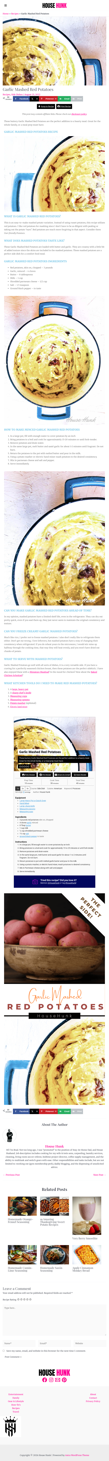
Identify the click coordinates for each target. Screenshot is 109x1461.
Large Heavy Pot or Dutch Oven (33, 801)
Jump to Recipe (46, 106)
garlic (29, 823)
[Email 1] (57, 1379)
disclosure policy (79, 114)
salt (27, 834)
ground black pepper (28, 836)
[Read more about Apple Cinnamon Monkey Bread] (86, 1254)
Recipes (15, 13)
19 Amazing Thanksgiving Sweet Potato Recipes (52, 1221)
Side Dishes (17, 94)
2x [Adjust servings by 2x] (23, 788)
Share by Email (62, 775)
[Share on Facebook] (21, 99)
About (93, 1394)
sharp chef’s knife (21, 692)
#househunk (70, 883)
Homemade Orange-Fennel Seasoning (20, 1220)
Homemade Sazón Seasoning (51, 1269)
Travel (16, 1411)
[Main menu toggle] (6, 5)
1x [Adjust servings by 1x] (18, 788)
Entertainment (15, 1394)
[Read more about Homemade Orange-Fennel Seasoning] (22, 1206)
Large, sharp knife (27, 806)
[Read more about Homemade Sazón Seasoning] (54, 1254)
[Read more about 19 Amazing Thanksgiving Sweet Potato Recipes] (54, 1206)
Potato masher (17, 703)
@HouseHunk (53, 883)
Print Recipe (64, 106)
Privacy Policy (93, 1401)
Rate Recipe (80, 775)
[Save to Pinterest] (48, 99)
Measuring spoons (20, 699)
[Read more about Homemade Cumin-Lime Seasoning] (22, 1254)
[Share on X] (34, 99)
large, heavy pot (20, 689)
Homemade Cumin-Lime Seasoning (20, 1269)
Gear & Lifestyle (16, 1401)
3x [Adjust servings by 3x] (28, 788)
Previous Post (11, 1175)
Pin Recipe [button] (45, 775)
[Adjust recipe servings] (23, 792)
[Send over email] (64, 99)
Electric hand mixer (18, 706)
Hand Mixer (24, 803)
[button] (20, 766)
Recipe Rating (9, 1299)
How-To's (16, 1405)
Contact (93, 1398)
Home (6, 13)
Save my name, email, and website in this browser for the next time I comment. (46, 1351)
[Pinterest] (64, 1379)
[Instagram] (51, 1379)
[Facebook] (44, 1379)
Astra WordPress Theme (77, 1455)
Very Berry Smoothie (85, 1238)
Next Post (99, 1175)
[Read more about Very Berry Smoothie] (86, 1216)
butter (28, 825)
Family (16, 1398)
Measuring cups (18, 696)
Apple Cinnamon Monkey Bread (82, 1269)
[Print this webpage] (77, 99)
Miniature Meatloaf (39, 672)
